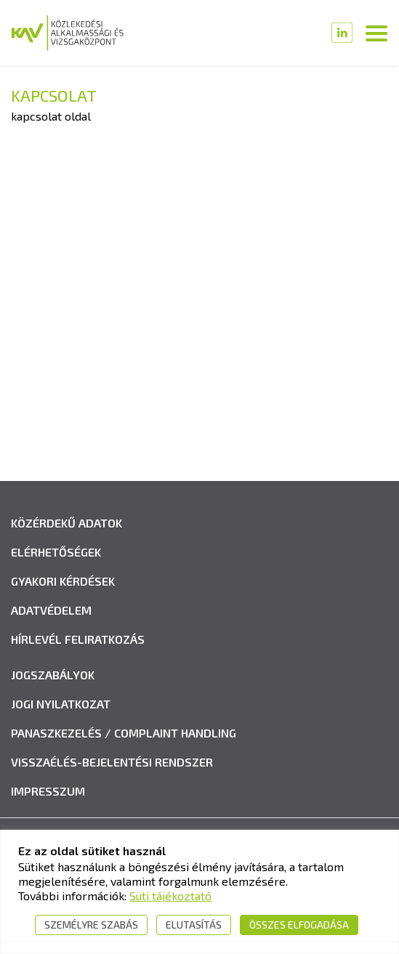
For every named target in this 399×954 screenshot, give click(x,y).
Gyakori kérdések (63, 581)
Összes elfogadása (299, 924)
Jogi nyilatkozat (60, 704)
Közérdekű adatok (66, 523)
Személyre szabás (91, 924)
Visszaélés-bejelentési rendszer (112, 762)
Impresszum (48, 791)
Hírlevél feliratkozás (78, 639)
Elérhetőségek (56, 552)
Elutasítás (194, 924)
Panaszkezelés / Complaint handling (123, 733)
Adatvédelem (51, 610)
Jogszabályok (52, 675)
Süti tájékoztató (170, 895)
